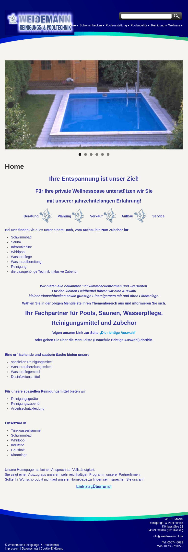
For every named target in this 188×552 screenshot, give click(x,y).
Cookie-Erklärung (52, 548)
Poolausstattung (116, 25)
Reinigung (157, 25)
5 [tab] (102, 154)
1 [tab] (80, 154)
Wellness (174, 25)
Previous (10, 105)
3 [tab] (91, 154)
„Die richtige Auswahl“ (117, 333)
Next (177, 105)
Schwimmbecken (91, 25)
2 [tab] (85, 154)
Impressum (12, 548)
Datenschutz (30, 548)
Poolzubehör (139, 25)
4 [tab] (96, 154)
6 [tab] (108, 154)
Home (72, 25)
